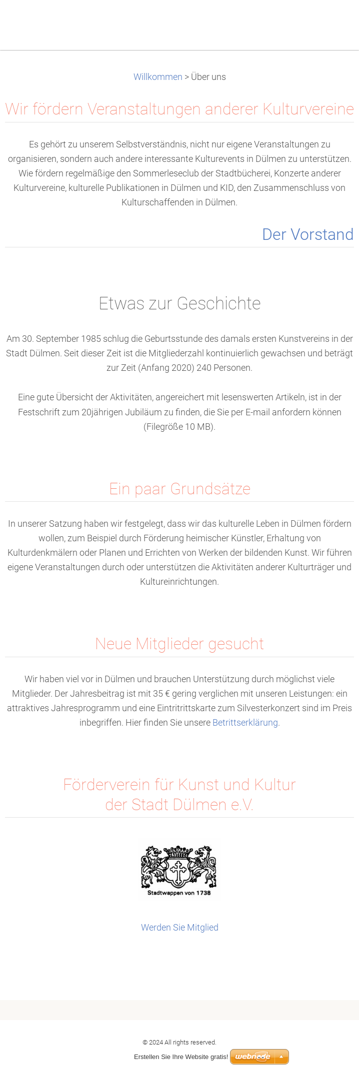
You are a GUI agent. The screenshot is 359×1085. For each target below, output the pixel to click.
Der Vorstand (308, 234)
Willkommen (158, 77)
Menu (331, 22)
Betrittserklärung (245, 723)
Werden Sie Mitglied (179, 928)
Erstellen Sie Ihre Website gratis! (181, 1057)
